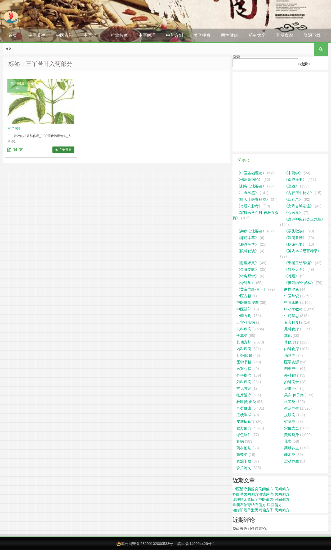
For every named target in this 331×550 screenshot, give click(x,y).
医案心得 (243, 368)
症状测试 (243, 415)
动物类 (289, 355)
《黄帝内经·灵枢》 (299, 283)
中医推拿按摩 (247, 302)
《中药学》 (293, 173)
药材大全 (257, 35)
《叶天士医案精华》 (253, 199)
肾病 (240, 441)
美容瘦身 (202, 35)
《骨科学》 (245, 283)
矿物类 (289, 421)
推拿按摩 (119, 35)
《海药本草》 (247, 238)
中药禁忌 (291, 316)
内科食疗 (291, 349)
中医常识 (91, 35)
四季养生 (291, 368)
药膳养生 (291, 448)
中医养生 (36, 35)
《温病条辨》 (295, 238)
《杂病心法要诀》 (251, 231)
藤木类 (289, 454)
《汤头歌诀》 (295, 231)
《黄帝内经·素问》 (251, 289)
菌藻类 (242, 454)
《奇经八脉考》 (249, 206)
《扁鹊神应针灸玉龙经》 (304, 219)
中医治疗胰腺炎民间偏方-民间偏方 (260, 489)
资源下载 (312, 35)
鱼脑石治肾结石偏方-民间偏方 (257, 505)
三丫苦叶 (14, 128)
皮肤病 (289, 415)
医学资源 (291, 362)
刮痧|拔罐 (244, 355)
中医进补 (243, 309)
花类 (288, 441)
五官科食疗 (293, 322)
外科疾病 (243, 375)
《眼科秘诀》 (247, 251)
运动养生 (291, 461)
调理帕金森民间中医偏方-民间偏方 (260, 499)
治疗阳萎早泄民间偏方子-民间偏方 (260, 510)
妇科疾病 (243, 382)
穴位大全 (291, 428)
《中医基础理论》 (251, 173)
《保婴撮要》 (295, 179)
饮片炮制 (243, 468)
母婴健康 (243, 408)
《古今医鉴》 (247, 193)
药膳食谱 (284, 35)
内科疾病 (243, 349)
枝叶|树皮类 (17, 85)
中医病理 (146, 35)
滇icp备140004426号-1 (196, 544)
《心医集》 (293, 212)
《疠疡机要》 (295, 244)
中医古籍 (64, 35)
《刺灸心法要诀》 (251, 186)
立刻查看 (63, 150)
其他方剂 (243, 342)
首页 (12, 35)
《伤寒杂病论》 (249, 179)
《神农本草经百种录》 (302, 251)
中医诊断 (291, 302)
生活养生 (291, 408)
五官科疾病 (245, 322)
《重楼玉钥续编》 (299, 263)
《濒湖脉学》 (247, 244)
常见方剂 (243, 388)
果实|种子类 (294, 395)
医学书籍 (243, 362)
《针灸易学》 (247, 276)
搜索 (304, 64)
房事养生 (291, 388)
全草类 (242, 335)
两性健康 (229, 35)
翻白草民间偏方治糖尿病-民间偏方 (260, 494)
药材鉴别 (243, 448)
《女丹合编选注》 (299, 206)
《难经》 (291, 276)
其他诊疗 (291, 342)
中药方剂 (174, 35)
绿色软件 (243, 435)
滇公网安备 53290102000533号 (147, 544)
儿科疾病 (243, 329)
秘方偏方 (243, 428)
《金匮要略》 (247, 269)
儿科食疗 (291, 329)
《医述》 (291, 186)
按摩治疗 (243, 395)
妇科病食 (291, 382)
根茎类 (289, 402)
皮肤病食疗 (245, 421)
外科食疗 (291, 375)
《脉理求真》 (247, 263)
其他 (288, 335)
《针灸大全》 (295, 269)
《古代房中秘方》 (299, 193)
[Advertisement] (280, 112)
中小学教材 (293, 309)
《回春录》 (293, 199)
